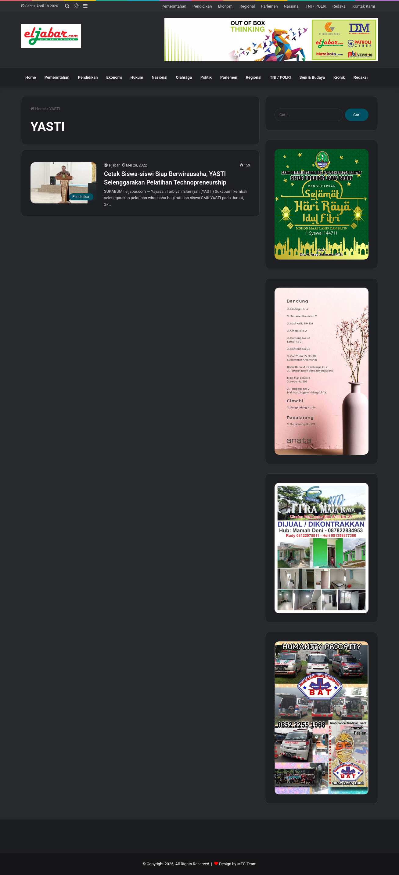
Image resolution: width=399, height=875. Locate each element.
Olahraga (184, 77)
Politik (206, 77)
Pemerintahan (174, 6)
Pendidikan (202, 6)
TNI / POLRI (316, 6)
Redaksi (339, 6)
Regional (247, 6)
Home (30, 77)
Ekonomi (226, 6)
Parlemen (269, 6)
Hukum (136, 77)
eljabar (114, 165)
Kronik (339, 77)
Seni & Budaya (312, 77)
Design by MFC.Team (238, 864)
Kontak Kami (363, 6)
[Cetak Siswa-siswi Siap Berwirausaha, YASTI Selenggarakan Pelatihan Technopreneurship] (63, 182)
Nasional (292, 6)
